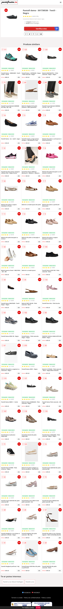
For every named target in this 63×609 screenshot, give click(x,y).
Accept (38, 607)
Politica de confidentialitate (32, 598)
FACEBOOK (26, 593)
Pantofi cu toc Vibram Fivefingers (13, 582)
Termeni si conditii (17, 598)
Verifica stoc (47, 29)
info (19, 77)
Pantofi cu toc (30, 582)
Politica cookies (46, 598)
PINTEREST (36, 593)
